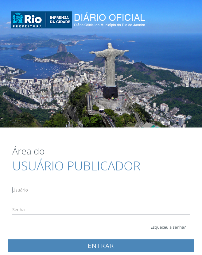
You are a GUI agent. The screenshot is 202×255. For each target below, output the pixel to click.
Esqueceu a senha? (168, 227)
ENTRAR (101, 246)
